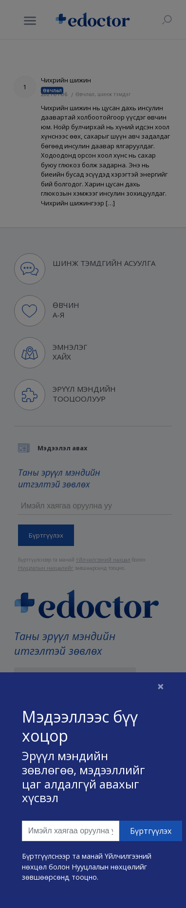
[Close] (160, 686)
